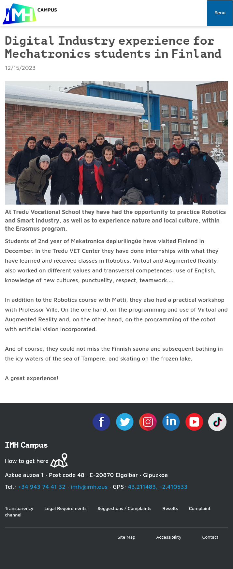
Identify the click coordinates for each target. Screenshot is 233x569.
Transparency (19, 508)
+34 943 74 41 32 (42, 486)
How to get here (27, 460)
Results (170, 508)
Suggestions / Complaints (125, 508)
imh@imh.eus (89, 486)
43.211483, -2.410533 (158, 486)
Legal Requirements (65, 508)
